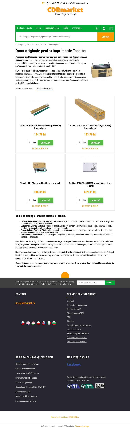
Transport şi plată (74, 309)
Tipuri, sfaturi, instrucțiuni (77, 305)
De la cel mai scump (24, 88)
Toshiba (43, 44)
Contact (70, 301)
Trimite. (109, 282)
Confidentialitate (74, 329)
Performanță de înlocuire (77, 341)
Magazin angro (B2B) (75, 313)
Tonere (34, 44)
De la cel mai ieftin (45, 88)
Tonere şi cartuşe (82, 426)
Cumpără (45, 143)
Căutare (105, 36)
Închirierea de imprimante (77, 337)
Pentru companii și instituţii (78, 333)
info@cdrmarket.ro (78, 3)
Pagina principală (22, 44)
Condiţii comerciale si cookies (79, 325)
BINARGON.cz (74, 417)
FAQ (68, 317)
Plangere (70, 321)
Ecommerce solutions (59, 417)
